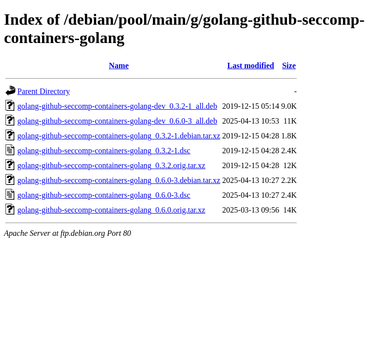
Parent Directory (43, 91)
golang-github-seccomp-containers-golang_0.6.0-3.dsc (103, 195)
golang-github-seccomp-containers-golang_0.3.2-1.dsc (103, 150)
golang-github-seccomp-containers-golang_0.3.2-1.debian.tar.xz (118, 136)
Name (119, 65)
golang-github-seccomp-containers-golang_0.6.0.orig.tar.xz (111, 210)
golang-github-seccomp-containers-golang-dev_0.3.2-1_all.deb (117, 106)
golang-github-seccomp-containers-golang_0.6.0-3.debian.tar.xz (118, 180)
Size (289, 65)
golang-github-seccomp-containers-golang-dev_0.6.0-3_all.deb (117, 121)
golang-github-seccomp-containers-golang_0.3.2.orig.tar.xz (111, 165)
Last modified (250, 65)
